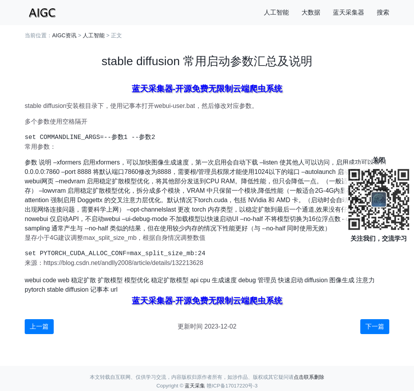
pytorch (35, 289)
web (63, 280)
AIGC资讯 (64, 35)
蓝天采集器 (348, 12)
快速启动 (290, 280)
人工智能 (276, 12)
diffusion (316, 280)
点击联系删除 (309, 377)
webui (33, 280)
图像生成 (341, 280)
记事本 (99, 289)
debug (247, 280)
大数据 (310, 12)
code (49, 280)
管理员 (267, 280)
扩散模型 (110, 280)
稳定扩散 (83, 280)
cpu (205, 280)
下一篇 (374, 326)
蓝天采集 (195, 386)
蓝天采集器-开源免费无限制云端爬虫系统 (207, 88)
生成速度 (224, 280)
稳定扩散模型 (170, 280)
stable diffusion (67, 289)
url (114, 289)
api (194, 280)
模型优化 (136, 280)
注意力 (365, 280)
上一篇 (39, 326)
